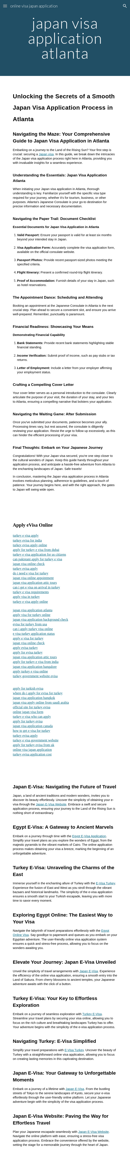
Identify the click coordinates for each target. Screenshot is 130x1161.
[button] (5, 6)
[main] (65, 38)
